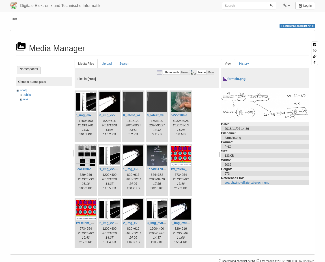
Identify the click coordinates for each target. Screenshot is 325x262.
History (244, 63)
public (27, 95)
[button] (286, 5)
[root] (23, 90)
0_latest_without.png (162, 115)
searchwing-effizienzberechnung (246, 182)
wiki (25, 99)
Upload (107, 63)
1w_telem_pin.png (184, 169)
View (228, 63)
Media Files (86, 63)
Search (124, 63)
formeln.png (236, 79)
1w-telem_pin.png (89, 223)
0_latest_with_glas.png (140, 115)
